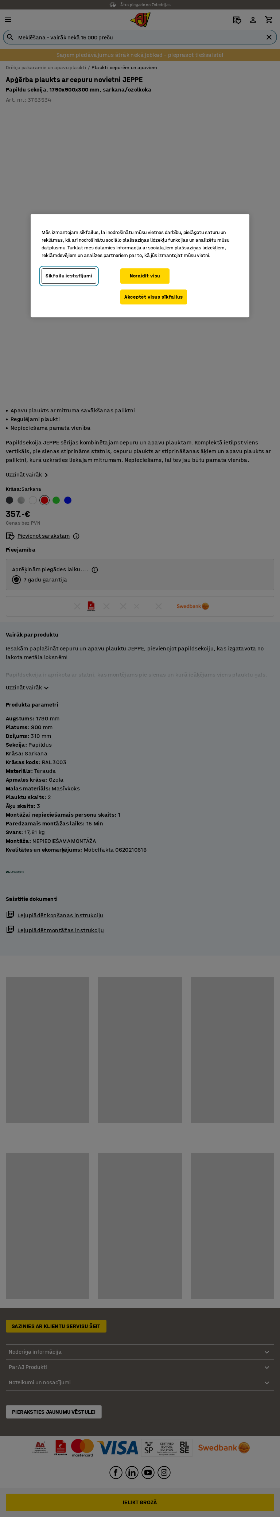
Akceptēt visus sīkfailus (153, 297)
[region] (140, 265)
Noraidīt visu (145, 276)
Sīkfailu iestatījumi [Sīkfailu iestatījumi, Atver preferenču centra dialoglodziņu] (69, 276)
